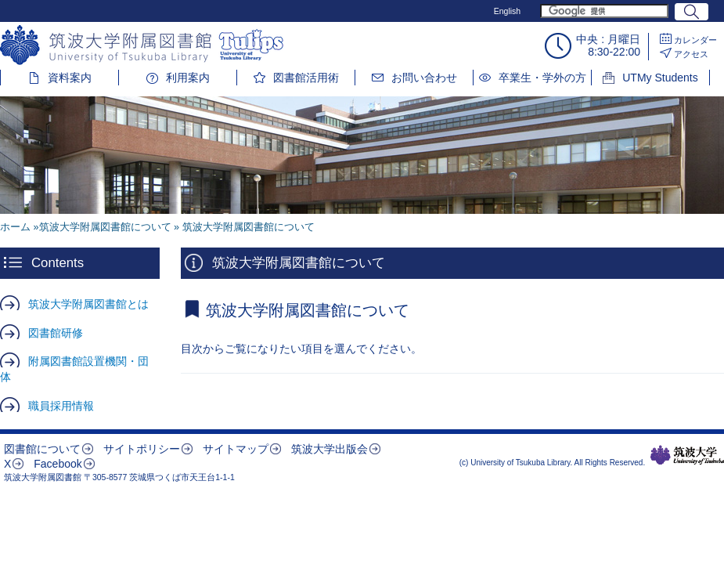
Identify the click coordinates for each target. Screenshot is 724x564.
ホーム (15, 227)
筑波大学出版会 (329, 449)
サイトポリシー (141, 449)
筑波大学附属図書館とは (88, 304)
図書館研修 (55, 333)
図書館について (42, 449)
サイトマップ (235, 449)
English (507, 11)
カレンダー (695, 40)
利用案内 (188, 77)
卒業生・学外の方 (542, 77)
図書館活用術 (306, 77)
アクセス (691, 54)
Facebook (57, 463)
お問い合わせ (424, 77)
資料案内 (70, 77)
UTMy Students (659, 77)
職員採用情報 (61, 406)
